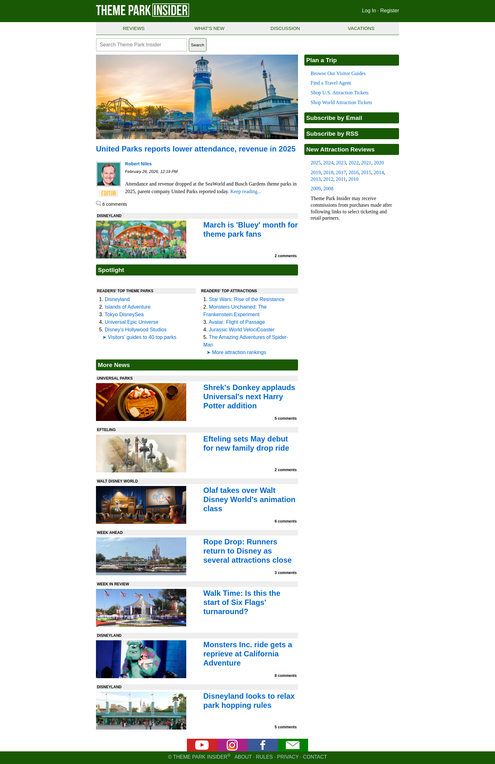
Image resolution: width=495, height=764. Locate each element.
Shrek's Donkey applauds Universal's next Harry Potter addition (249, 396)
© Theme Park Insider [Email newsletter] (201, 757)
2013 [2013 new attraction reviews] (316, 179)
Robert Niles (138, 163)
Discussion (285, 28)
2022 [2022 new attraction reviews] (354, 162)
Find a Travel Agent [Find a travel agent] (331, 83)
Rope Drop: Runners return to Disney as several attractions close (247, 550)
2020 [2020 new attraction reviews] (379, 162)
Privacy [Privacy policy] (288, 757)
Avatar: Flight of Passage (237, 322)
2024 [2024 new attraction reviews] (328, 162)
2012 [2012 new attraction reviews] (328, 179)
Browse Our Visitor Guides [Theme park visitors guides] (338, 73)
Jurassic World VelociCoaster (242, 329)
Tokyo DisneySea (124, 314)
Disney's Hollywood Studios (136, 329)
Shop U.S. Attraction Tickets (340, 92)
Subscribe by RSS (332, 133)
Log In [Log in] (369, 10)
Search (197, 45)
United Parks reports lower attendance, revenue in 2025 (195, 149)
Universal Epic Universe (131, 322)
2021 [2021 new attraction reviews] (366, 162)
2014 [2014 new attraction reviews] (379, 172)
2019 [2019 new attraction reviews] (316, 172)
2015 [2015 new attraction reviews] (366, 172)
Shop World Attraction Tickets (341, 102)
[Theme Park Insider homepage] (143, 15)
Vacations (361, 28)
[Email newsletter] (293, 749)
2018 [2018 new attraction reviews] (328, 172)
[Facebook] (263, 749)
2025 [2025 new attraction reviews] (316, 162)
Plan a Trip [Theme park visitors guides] (321, 60)
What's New (209, 28)
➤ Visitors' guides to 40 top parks (139, 337)
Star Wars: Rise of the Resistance (247, 299)
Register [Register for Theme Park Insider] (389, 10)
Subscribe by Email (334, 118)
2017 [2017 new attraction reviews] (341, 172)
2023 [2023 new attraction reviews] (341, 162)
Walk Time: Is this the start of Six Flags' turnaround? (241, 602)
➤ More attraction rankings (236, 352)
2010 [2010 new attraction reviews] (353, 179)
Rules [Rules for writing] (264, 757)
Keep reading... (245, 191)
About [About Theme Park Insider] (243, 757)
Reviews (134, 28)
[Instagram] (232, 749)
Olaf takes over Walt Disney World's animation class (249, 499)
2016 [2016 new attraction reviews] (354, 172)
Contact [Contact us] (315, 757)
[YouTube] (202, 749)
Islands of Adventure (128, 307)
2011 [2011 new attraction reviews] (341, 179)
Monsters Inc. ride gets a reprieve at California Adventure (247, 653)
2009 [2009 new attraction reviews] (316, 188)
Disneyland (117, 299)
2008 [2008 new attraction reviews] (328, 188)
